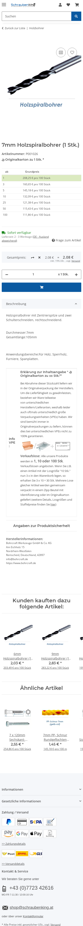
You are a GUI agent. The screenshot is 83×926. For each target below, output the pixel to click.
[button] (60, 4)
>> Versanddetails (13, 847)
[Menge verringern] (6, 258)
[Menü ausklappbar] (4, 2)
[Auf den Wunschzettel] (72, 52)
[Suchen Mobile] (37, 16)
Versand (55, 908)
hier (52, 488)
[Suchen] (76, 16)
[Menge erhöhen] (76, 258)
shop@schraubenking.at (31, 891)
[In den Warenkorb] (5, 41)
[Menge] (33, 258)
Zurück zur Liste (15, 28)
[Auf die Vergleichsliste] (61, 52)
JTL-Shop (49, 923)
